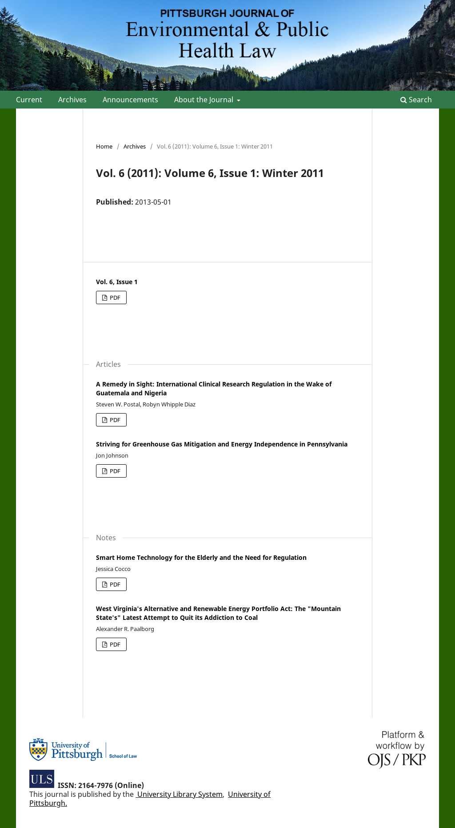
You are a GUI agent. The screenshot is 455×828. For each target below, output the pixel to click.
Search (416, 100)
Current (29, 100)
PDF (114, 297)
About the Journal (204, 100)
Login (431, 7)
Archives (72, 100)
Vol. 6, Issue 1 (117, 281)
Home (104, 146)
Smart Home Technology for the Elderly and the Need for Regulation (201, 557)
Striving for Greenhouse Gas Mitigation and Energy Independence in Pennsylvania (221, 444)
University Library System (179, 794)
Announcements (130, 100)
